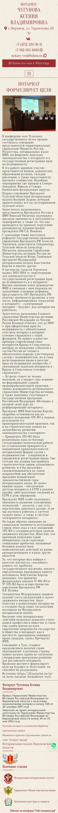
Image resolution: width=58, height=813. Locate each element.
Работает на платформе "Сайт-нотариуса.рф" (33, 810)
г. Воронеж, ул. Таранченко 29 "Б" (29, 31)
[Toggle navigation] (29, 73)
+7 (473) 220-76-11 (29, 45)
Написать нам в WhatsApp (29, 63)
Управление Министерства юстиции (30, 790)
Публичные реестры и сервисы (26, 801)
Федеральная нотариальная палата (29, 778)
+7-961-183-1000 (29, 50)
